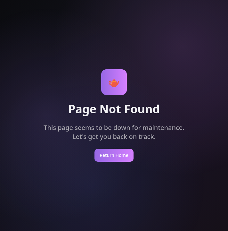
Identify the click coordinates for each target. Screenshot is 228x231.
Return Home (114, 155)
